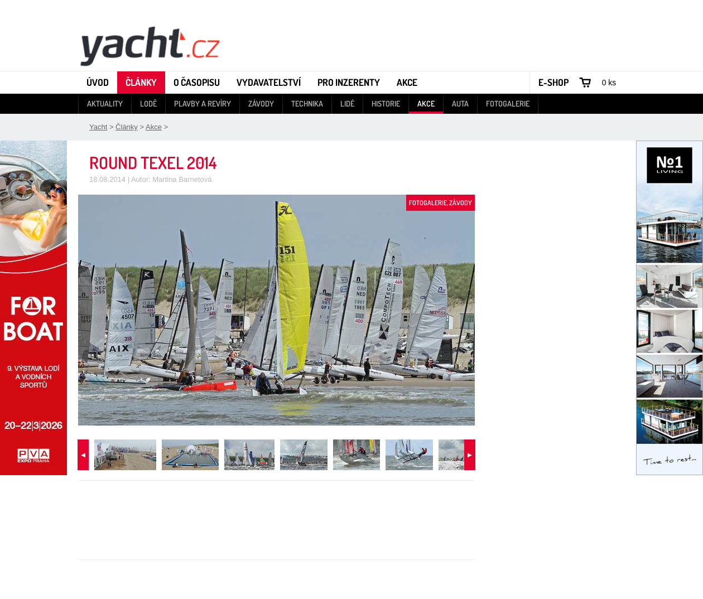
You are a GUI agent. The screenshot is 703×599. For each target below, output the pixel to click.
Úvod (97, 82)
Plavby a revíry (202, 103)
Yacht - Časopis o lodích (149, 45)
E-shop (553, 82)
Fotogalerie (507, 103)
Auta (460, 103)
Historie (386, 103)
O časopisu (197, 82)
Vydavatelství (269, 82)
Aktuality (105, 103)
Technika (307, 103)
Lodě (148, 103)
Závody (261, 103)
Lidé (347, 103)
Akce (407, 82)
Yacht (98, 127)
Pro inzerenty (348, 82)
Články (141, 82)
